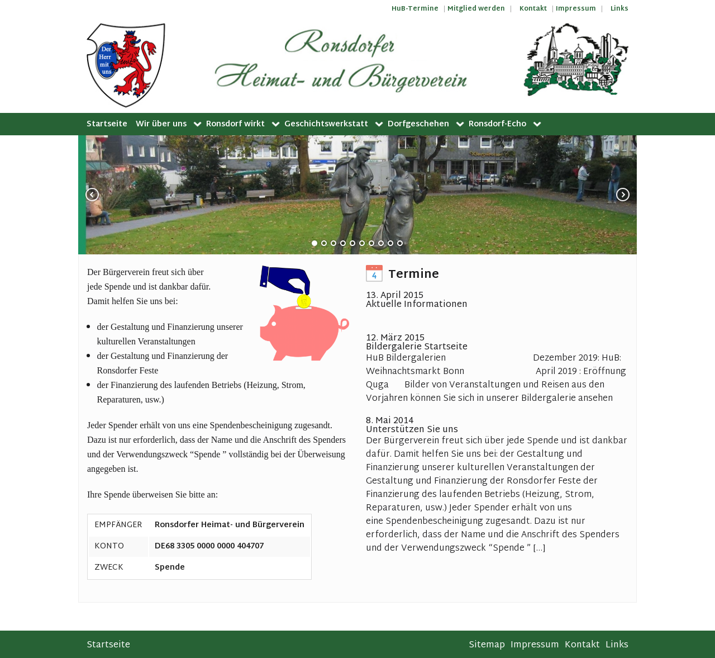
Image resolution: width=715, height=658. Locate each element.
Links (619, 9)
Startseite (107, 125)
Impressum (576, 9)
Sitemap (487, 645)
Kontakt (533, 9)
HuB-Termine (415, 9)
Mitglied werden (476, 9)
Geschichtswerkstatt (326, 125)
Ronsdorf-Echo (497, 125)
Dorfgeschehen (418, 125)
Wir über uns (161, 125)
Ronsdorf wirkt (235, 125)
